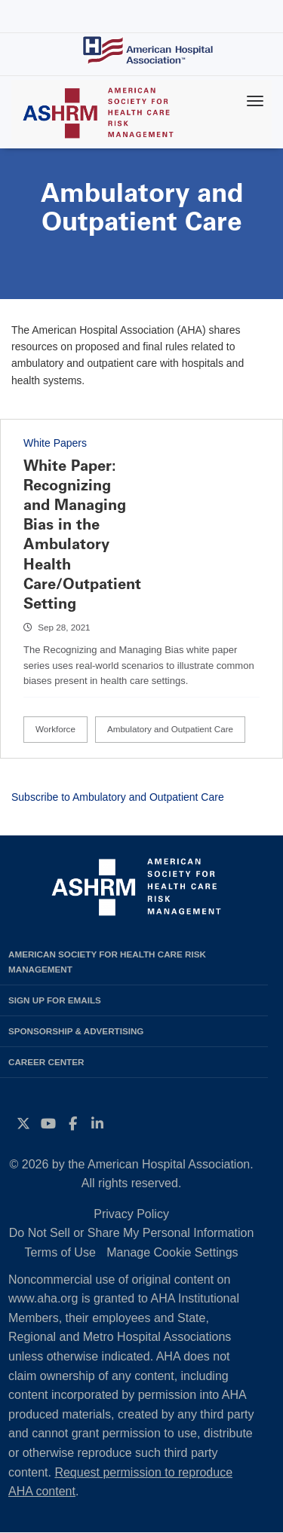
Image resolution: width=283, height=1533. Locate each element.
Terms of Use (60, 1252)
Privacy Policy (131, 1214)
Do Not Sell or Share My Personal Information (131, 1232)
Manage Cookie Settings (172, 1252)
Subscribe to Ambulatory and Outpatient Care (117, 797)
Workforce (55, 729)
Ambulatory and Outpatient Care (170, 729)
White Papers (55, 443)
